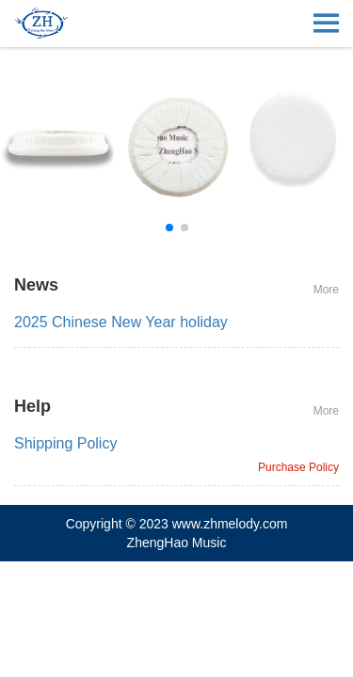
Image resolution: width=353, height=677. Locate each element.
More (326, 289)
